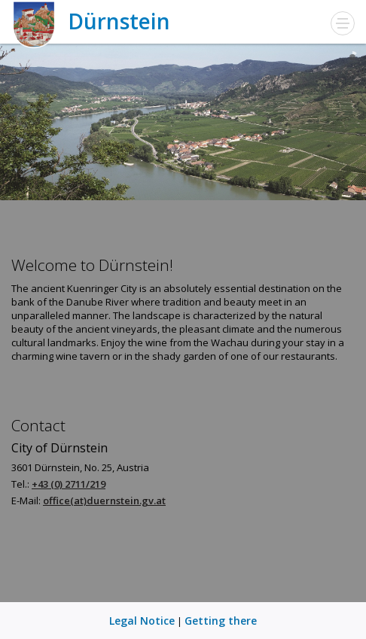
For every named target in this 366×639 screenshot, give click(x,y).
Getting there (221, 620)
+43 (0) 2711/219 (68, 484)
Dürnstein (90, 22)
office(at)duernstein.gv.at (104, 500)
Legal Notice (142, 620)
